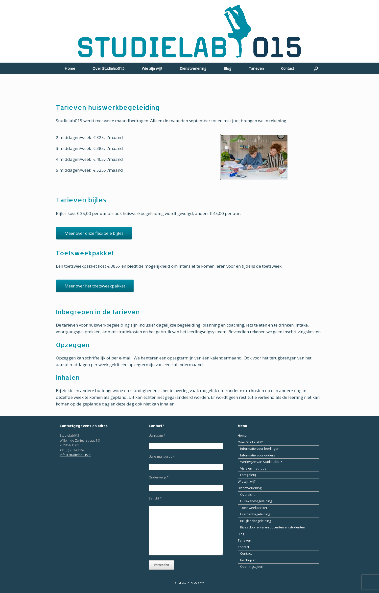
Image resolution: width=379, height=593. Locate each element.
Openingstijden (251, 566)
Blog (227, 68)
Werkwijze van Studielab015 (261, 461)
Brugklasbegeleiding (255, 521)
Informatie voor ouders (257, 455)
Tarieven (256, 68)
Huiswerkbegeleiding (256, 501)
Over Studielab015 (108, 68)
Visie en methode (253, 468)
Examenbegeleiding (255, 514)
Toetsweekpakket (253, 507)
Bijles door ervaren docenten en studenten (272, 527)
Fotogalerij (248, 475)
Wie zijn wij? (152, 68)
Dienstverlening (193, 68)
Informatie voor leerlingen (259, 448)
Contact (287, 68)
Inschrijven (248, 560)
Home (70, 68)
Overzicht (247, 494)
